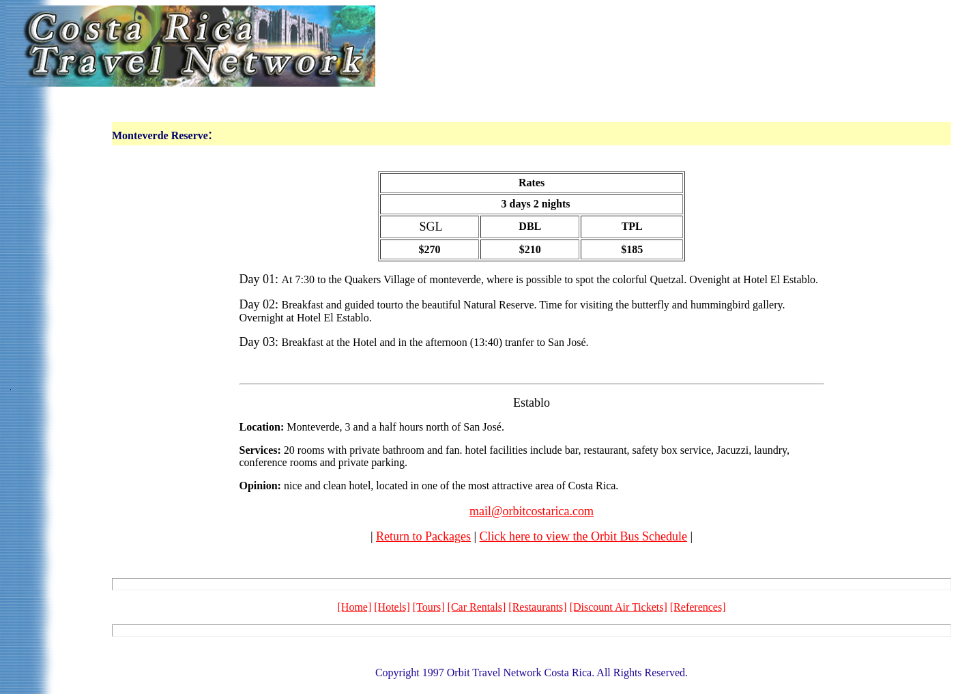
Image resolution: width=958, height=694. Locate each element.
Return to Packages (423, 536)
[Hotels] (391, 607)
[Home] (355, 607)
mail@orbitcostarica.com (531, 511)
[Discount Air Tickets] (618, 607)
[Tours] (429, 607)
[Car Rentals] (477, 607)
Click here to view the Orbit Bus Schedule (583, 536)
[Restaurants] (537, 607)
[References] (698, 607)
